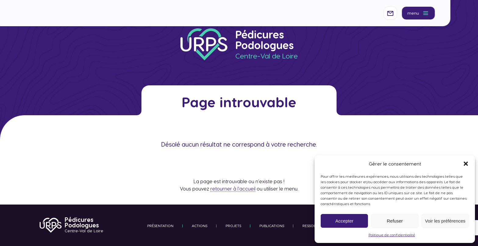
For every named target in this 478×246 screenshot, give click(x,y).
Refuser (395, 220)
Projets (233, 225)
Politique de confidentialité (392, 235)
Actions (199, 225)
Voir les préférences (445, 220)
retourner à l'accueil (232, 188)
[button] (466, 164)
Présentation (160, 225)
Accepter (344, 220)
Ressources (313, 225)
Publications (271, 225)
